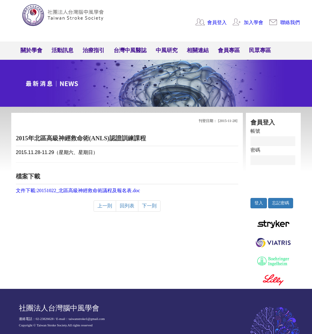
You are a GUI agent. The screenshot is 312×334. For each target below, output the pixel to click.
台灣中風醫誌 (130, 50)
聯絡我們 (290, 22)
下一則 (149, 205)
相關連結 (198, 50)
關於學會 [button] (31, 50)
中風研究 (167, 50)
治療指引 (94, 50)
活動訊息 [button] (62, 50)
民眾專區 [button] (260, 50)
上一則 (105, 205)
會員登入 (217, 22)
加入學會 (253, 22)
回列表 (127, 205)
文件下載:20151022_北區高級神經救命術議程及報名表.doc (78, 190)
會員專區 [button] (229, 50)
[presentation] (278, 180)
